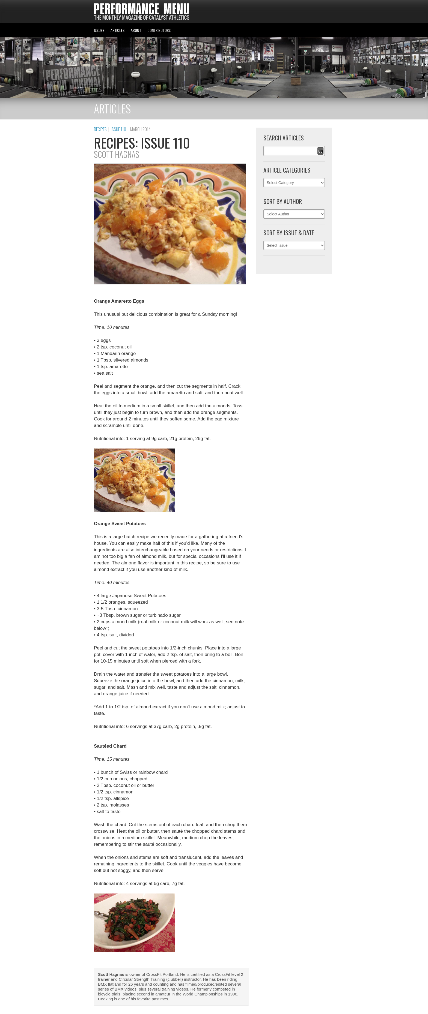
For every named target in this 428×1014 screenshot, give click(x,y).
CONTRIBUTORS (159, 30)
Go (320, 151)
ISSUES (99, 30)
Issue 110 (118, 129)
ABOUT (136, 30)
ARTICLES (117, 30)
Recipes (100, 129)
